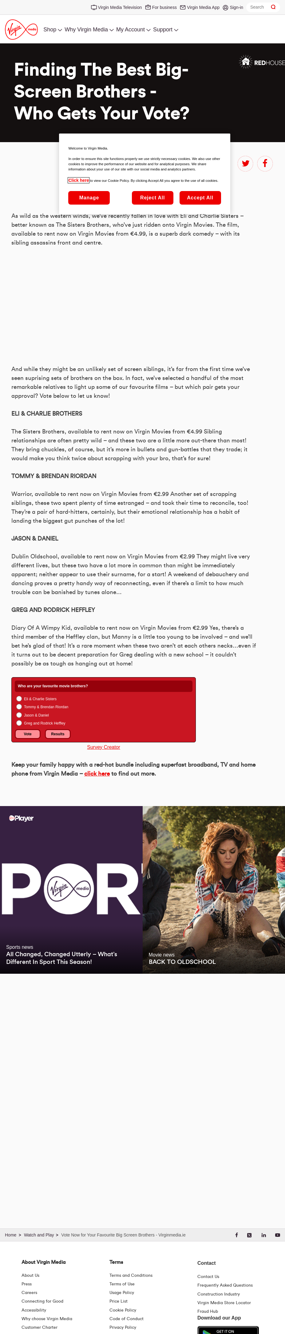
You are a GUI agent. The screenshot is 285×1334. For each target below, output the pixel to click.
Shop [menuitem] (49, 29)
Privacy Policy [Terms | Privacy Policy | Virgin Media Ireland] (122, 1327)
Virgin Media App (203, 7)
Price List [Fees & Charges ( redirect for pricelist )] (118, 1301)
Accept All (200, 197)
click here (97, 958)
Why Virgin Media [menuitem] (86, 29)
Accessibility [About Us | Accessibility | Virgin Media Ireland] (34, 1310)
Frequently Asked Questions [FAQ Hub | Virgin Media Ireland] (225, 1285)
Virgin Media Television (120, 7)
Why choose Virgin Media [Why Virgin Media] (47, 1319)
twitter (245, 163)
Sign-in (236, 7)
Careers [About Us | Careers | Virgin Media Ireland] (29, 1293)
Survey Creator (103, 930)
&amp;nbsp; (97, 488)
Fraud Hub (207, 1311)
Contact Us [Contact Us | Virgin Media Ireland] (208, 1277)
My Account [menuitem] (130, 29)
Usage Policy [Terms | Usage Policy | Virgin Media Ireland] (121, 1293)
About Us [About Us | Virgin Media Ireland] (30, 1275)
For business (164, 7)
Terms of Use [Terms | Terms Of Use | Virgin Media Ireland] (122, 1284)
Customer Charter (39, 1327)
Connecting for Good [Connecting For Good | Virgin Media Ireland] (42, 1301)
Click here (78, 180)
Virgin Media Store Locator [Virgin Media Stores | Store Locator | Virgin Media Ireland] (224, 1303)
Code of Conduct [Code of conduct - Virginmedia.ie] (126, 1319)
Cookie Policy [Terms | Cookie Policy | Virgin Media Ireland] (122, 1310)
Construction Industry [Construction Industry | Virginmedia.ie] (218, 1294)
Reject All (152, 197)
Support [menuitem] (162, 29)
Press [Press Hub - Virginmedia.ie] (27, 1284)
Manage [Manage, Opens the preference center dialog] (89, 197)
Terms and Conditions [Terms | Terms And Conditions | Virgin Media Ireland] (130, 1275)
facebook (265, 163)
